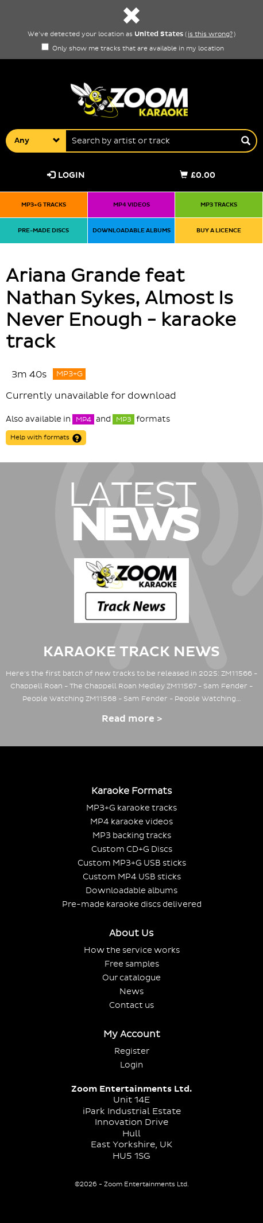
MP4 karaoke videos (131, 822)
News (131, 991)
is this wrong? (210, 34)
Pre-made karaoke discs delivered (132, 904)
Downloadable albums (131, 230)
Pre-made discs (43, 230)
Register (131, 1051)
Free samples (132, 964)
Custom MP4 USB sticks (132, 877)
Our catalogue (131, 978)
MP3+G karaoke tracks (131, 808)
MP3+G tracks (43, 204)
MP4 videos (131, 204)
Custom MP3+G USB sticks (132, 863)
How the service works (132, 950)
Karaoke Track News (131, 652)
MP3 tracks (218, 204)
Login (66, 175)
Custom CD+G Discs (131, 849)
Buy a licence (218, 230)
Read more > (132, 718)
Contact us (131, 1005)
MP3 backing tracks (131, 835)
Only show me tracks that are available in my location (132, 49)
